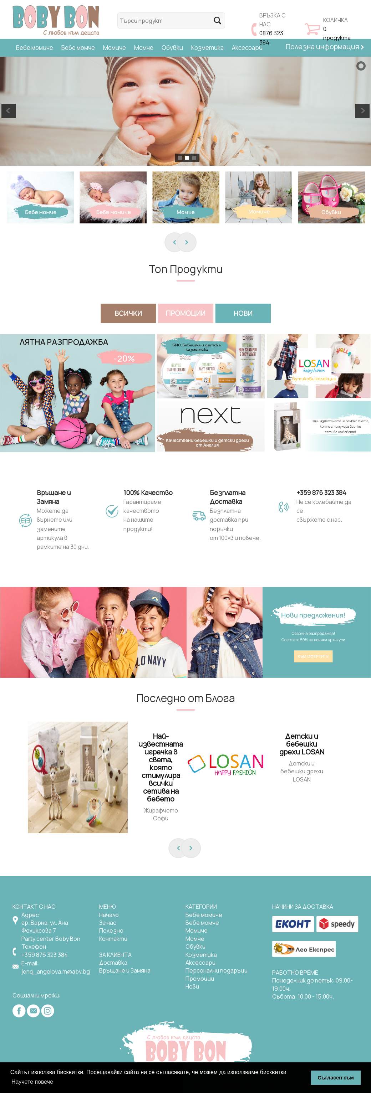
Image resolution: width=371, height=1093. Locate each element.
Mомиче (197, 930)
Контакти (113, 939)
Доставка (113, 962)
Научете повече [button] (32, 1082)
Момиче (114, 47)
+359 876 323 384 (44, 955)
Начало (109, 915)
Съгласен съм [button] (336, 1078)
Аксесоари (247, 47)
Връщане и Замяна (125, 970)
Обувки (172, 47)
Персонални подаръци (217, 970)
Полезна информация (325, 46)
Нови (192, 986)
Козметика (207, 47)
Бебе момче (78, 47)
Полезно (111, 930)
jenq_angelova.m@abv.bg (55, 971)
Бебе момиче (34, 47)
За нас (107, 923)
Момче (143, 47)
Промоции (200, 979)
